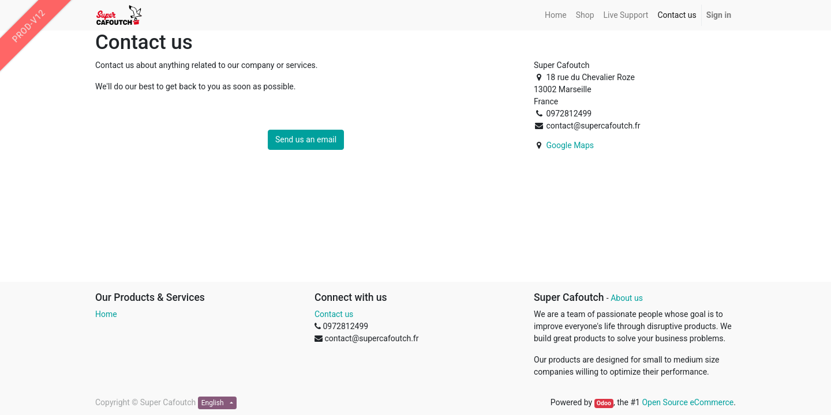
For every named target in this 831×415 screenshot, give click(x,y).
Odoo (604, 403)
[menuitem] (555, 15)
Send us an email (305, 139)
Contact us (334, 314)
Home (106, 314)
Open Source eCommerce (687, 402)
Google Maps (570, 145)
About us (627, 298)
